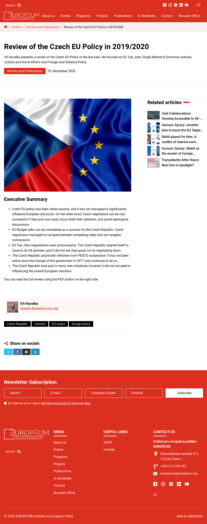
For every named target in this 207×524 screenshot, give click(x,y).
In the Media (146, 16)
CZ (198, 5)
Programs (83, 16)
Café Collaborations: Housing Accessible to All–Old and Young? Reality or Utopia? (181, 116)
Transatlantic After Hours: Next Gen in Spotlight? (180, 162)
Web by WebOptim (190, 516)
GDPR (108, 442)
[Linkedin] (35, 352)
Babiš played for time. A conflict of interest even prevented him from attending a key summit (179, 139)
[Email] (26, 352)
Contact (167, 16)
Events (65, 16)
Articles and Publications (24, 71)
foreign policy (81, 324)
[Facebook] (17, 352)
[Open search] (13, 5)
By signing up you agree (49, 403)
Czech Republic (17, 324)
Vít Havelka (29, 304)
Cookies (109, 449)
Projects (102, 16)
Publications (123, 16)
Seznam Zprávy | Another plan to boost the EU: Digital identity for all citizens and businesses (181, 128)
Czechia (40, 324)
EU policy (58, 324)
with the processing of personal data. (66, 403)
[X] (8, 352)
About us (48, 16)
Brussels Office (189, 16)
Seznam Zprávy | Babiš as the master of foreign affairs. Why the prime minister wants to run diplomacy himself (180, 151)
